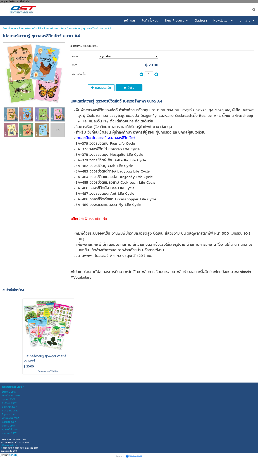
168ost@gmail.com (9, 445)
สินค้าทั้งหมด (9, 28)
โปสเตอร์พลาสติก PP (30, 28)
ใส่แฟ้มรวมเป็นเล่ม (88, 219)
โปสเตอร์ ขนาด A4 (54, 28)
